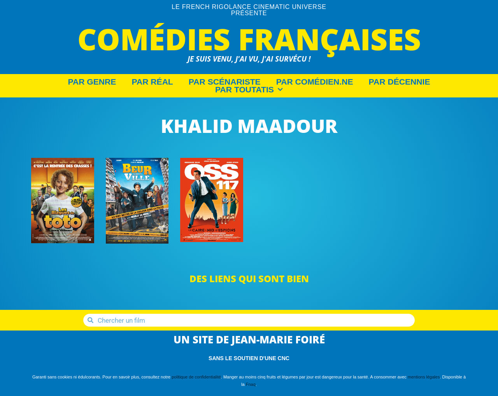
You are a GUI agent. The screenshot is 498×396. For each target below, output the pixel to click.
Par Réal (152, 82)
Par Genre (92, 82)
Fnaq (251, 384)
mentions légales (424, 377)
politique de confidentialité (196, 377)
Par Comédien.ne (314, 82)
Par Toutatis (249, 90)
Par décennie (399, 82)
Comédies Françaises (249, 39)
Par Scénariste (225, 82)
